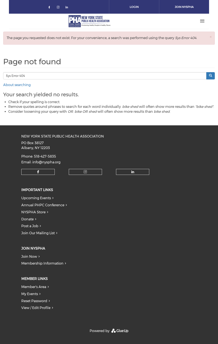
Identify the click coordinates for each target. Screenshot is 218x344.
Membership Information (42, 263)
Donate (27, 219)
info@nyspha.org (46, 162)
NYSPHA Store (33, 212)
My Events (29, 294)
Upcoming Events (36, 198)
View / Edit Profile (35, 308)
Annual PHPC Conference (42, 205)
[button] (210, 37)
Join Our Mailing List (38, 233)
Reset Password (34, 301)
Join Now (29, 257)
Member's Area (33, 287)
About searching (17, 85)
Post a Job (29, 226)
